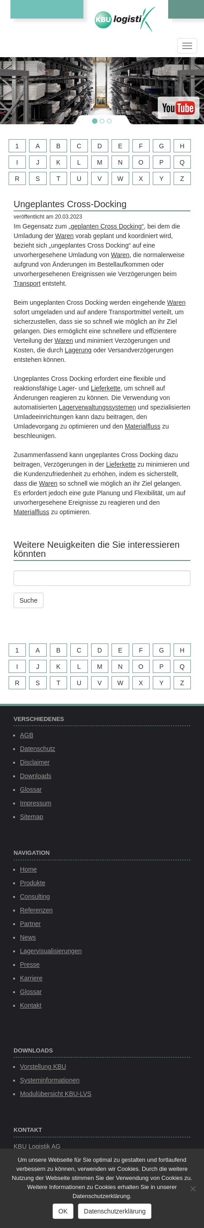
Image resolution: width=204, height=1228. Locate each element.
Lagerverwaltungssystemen (97, 407)
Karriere (31, 978)
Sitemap (31, 816)
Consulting (35, 896)
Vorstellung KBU (43, 1066)
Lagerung (78, 350)
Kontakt (30, 1005)
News (28, 937)
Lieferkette (105, 388)
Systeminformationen (50, 1080)
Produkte (32, 883)
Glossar (31, 789)
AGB (27, 735)
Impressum (35, 803)
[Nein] (192, 1188)
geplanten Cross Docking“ (107, 226)
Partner (30, 923)
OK (63, 1211)
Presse (30, 964)
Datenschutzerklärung (115, 1211)
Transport (27, 283)
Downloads (35, 776)
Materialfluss (142, 426)
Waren (64, 235)
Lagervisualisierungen (51, 951)
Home (28, 869)
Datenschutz (37, 748)
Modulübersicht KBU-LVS (56, 1093)
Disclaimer (34, 762)
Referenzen (36, 910)
